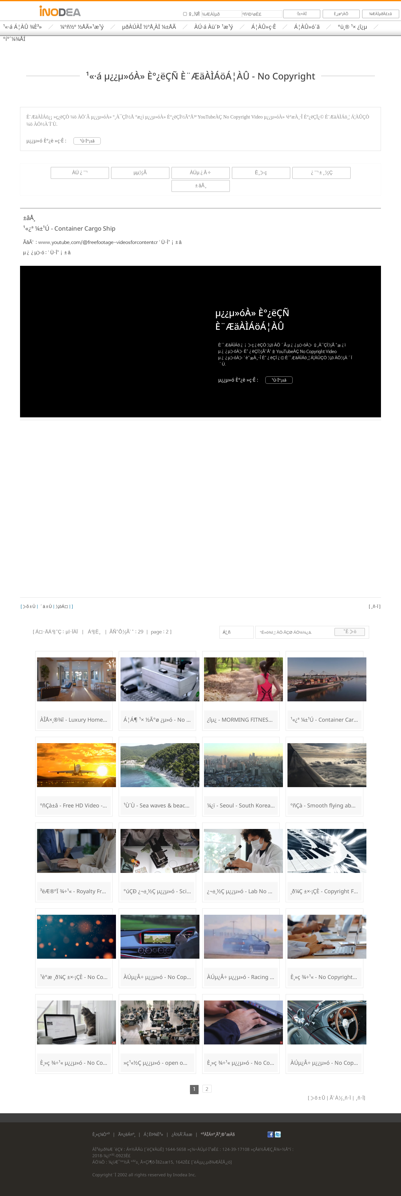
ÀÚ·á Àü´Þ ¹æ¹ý (213, 26)
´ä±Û (45, 606)
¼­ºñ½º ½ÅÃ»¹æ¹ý (82, 26)
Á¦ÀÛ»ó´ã (307, 26)
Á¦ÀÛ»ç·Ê (263, 26)
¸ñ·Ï (374, 606)
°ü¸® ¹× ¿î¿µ (352, 26)
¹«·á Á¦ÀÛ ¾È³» (22, 26)
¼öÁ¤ (62, 606)
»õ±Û (29, 606)
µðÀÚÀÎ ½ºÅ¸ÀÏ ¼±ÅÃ (149, 26)
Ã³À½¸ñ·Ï (339, 1098)
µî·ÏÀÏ (72, 632)
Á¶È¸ (94, 632)
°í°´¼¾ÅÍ (14, 38)
